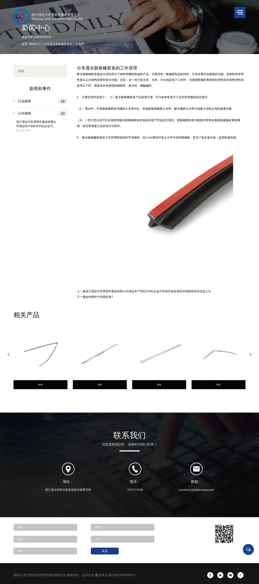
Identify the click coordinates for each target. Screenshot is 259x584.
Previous (8, 355)
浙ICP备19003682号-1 (122, 563)
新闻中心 (35, 44)
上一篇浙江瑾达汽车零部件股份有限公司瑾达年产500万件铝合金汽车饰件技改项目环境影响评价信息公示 (144, 291)
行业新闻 (42, 101)
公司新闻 (42, 113)
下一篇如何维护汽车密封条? (95, 297)
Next (251, 355)
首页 (24, 44)
